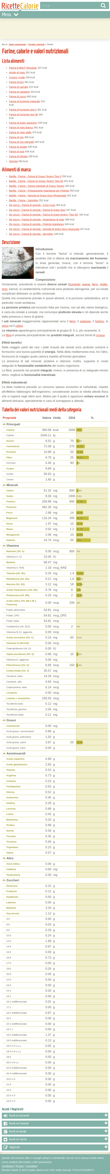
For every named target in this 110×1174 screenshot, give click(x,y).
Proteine (11, 452)
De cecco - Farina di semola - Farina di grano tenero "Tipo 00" (44, 214)
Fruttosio (11, 891)
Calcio (10, 490)
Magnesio (12, 518)
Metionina (12, 819)
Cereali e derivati (36, 44)
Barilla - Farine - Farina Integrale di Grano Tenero (36, 186)
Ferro (9, 512)
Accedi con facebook (55, 1124)
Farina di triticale (18, 156)
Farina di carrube (18, 86)
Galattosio (12, 897)
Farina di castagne (19, 91)
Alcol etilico (13, 864)
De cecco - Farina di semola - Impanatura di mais (36, 219)
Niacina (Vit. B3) (15, 584)
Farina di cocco (17, 96)
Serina (10, 830)
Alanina (10, 770)
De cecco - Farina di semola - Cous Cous (32, 205)
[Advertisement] (78, 87)
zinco (5, 325)
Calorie (10, 430)
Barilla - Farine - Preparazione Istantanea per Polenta (39, 190)
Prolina (10, 825)
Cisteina (11, 781)
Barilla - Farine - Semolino (23, 200)
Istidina (10, 803)
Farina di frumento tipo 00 (23, 114)
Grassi (10, 441)
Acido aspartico (15, 759)
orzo (4, 289)
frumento (74, 284)
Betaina (10, 562)
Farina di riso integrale (21, 142)
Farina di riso (16, 137)
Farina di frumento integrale (24, 101)
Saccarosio (12, 913)
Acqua (10, 468)
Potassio (11, 507)
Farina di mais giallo (20, 132)
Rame (9, 529)
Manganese (13, 534)
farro (95, 284)
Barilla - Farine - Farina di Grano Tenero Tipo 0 (35, 176)
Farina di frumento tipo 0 (22, 109)
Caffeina (11, 869)
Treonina (11, 841)
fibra (8, 335)
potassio (85, 321)
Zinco (9, 523)
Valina (9, 852)
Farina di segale (18, 146)
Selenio (10, 540)
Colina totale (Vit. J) (17, 670)
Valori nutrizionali (17, 44)
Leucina (11, 808)
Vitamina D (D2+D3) (17, 643)
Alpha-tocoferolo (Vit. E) (20, 654)
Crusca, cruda (17, 77)
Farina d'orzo (16, 82)
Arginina (11, 775)
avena (86, 284)
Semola (13, 161)
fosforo (99, 321)
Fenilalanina (13, 786)
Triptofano (12, 847)
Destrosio (12, 886)
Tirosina (11, 836)
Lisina (9, 814)
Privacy (20, 1166)
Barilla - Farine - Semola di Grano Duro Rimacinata (37, 195)
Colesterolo (13, 726)
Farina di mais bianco (21, 127)
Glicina (10, 792)
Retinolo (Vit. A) (15, 551)
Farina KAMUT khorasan (23, 67)
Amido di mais (17, 72)
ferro (73, 321)
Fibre (9, 457)
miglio (103, 284)
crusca (100, 335)
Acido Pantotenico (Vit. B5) (21, 590)
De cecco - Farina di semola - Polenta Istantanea (36, 224)
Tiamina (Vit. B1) (15, 573)
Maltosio (11, 908)
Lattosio (11, 902)
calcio (19, 325)
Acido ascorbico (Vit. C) (20, 637)
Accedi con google (55, 1131)
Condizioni (8, 1166)
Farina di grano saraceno (23, 122)
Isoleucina (12, 797)
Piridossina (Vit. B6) (17, 595)
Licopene (11, 692)
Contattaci (31, 1166)
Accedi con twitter (55, 1139)
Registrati (55, 1147)
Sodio (9, 496)
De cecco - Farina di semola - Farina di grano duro (37, 210)
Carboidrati (12, 446)
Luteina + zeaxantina (18, 698)
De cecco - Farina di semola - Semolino (31, 233)
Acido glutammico (16, 764)
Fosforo (10, 501)
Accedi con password (55, 1116)
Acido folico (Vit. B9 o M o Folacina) (21, 603)
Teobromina (13, 875)
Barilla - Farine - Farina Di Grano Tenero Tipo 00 (36, 181)
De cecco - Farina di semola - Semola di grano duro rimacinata (44, 229)
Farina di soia (16, 151)
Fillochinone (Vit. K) (17, 665)
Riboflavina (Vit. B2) (17, 579)
